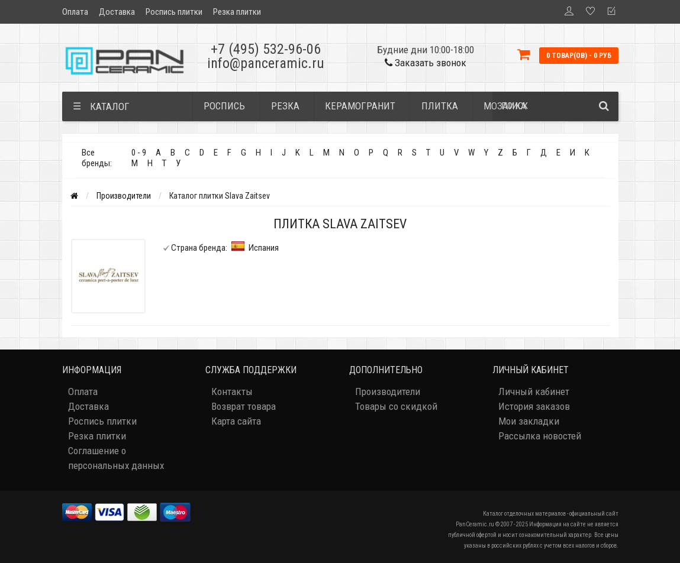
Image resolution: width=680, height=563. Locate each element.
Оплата (75, 12)
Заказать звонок (425, 63)
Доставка (117, 12)
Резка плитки (237, 12)
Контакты (232, 391)
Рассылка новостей (539, 436)
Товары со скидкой (396, 406)
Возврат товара (243, 406)
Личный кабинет (533, 391)
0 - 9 (138, 152)
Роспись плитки (174, 12)
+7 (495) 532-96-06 (266, 49)
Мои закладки (528, 421)
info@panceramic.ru (265, 63)
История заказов (534, 406)
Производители (123, 195)
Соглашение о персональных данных (116, 458)
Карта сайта (236, 421)
